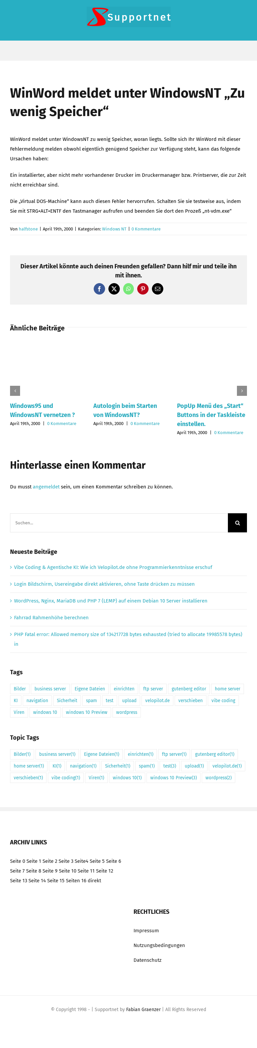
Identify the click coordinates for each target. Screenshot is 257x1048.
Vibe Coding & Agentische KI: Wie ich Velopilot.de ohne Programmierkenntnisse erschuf (113, 567)
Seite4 (81, 861)
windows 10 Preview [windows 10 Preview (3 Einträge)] (86, 712)
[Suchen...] (119, 522)
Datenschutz (148, 960)
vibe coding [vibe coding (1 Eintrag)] (223, 700)
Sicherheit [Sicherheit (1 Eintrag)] (67, 700)
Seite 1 (33, 861)
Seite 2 (49, 861)
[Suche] (237, 522)
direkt (94, 881)
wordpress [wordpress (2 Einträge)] (126, 712)
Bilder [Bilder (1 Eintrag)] (20, 689)
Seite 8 (33, 871)
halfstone (28, 228)
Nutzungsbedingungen (159, 945)
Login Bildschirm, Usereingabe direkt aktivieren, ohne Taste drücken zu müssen (104, 584)
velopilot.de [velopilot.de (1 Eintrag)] (157, 700)
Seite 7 (17, 871)
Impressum (146, 931)
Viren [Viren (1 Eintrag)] (19, 712)
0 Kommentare (146, 228)
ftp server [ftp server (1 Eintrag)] (153, 689)
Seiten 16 (76, 881)
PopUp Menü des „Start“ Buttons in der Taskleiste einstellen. (211, 415)
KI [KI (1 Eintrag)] (16, 700)
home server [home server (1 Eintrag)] (227, 689)
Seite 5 (97, 861)
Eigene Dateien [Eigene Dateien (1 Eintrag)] (90, 689)
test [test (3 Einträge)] (109, 700)
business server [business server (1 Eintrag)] (50, 689)
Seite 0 (17, 861)
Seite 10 (67, 871)
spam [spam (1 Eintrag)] (91, 700)
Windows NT (114, 228)
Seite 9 (50, 871)
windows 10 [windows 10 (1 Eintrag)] (45, 712)
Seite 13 (18, 881)
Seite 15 (56, 881)
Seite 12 (104, 871)
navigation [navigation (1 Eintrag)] (37, 700)
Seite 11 (86, 871)
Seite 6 (113, 861)
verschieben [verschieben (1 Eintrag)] (190, 700)
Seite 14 (37, 881)
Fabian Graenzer (143, 1009)
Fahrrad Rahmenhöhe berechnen (51, 618)
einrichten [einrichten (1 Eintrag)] (124, 689)
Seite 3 (66, 861)
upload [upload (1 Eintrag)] (129, 700)
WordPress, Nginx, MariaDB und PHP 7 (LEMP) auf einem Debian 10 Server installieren (110, 601)
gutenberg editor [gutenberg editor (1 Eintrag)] (189, 689)
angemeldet (46, 487)
